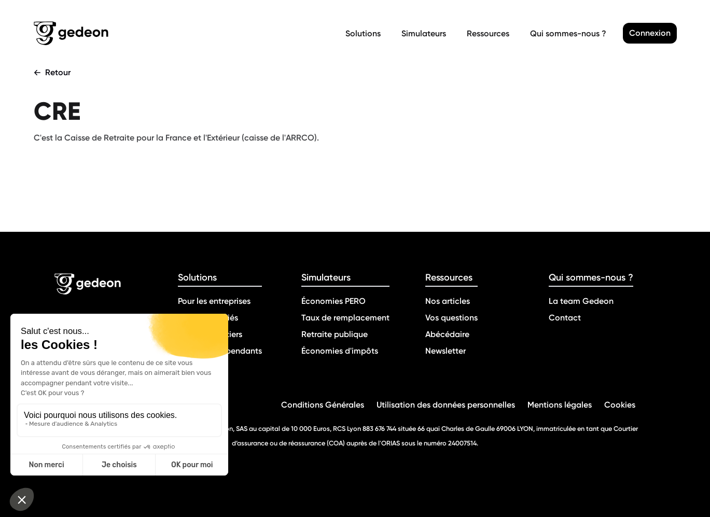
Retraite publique (334, 334)
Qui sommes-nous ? (568, 33)
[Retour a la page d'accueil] (187, 33)
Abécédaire (447, 334)
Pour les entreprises (214, 301)
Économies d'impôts (339, 351)
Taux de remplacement (345, 318)
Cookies (619, 405)
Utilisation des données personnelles (446, 405)
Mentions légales (559, 405)
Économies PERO (333, 301)
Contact (565, 318)
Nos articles (447, 301)
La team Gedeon (581, 301)
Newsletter (445, 351)
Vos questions (451, 318)
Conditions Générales (322, 405)
